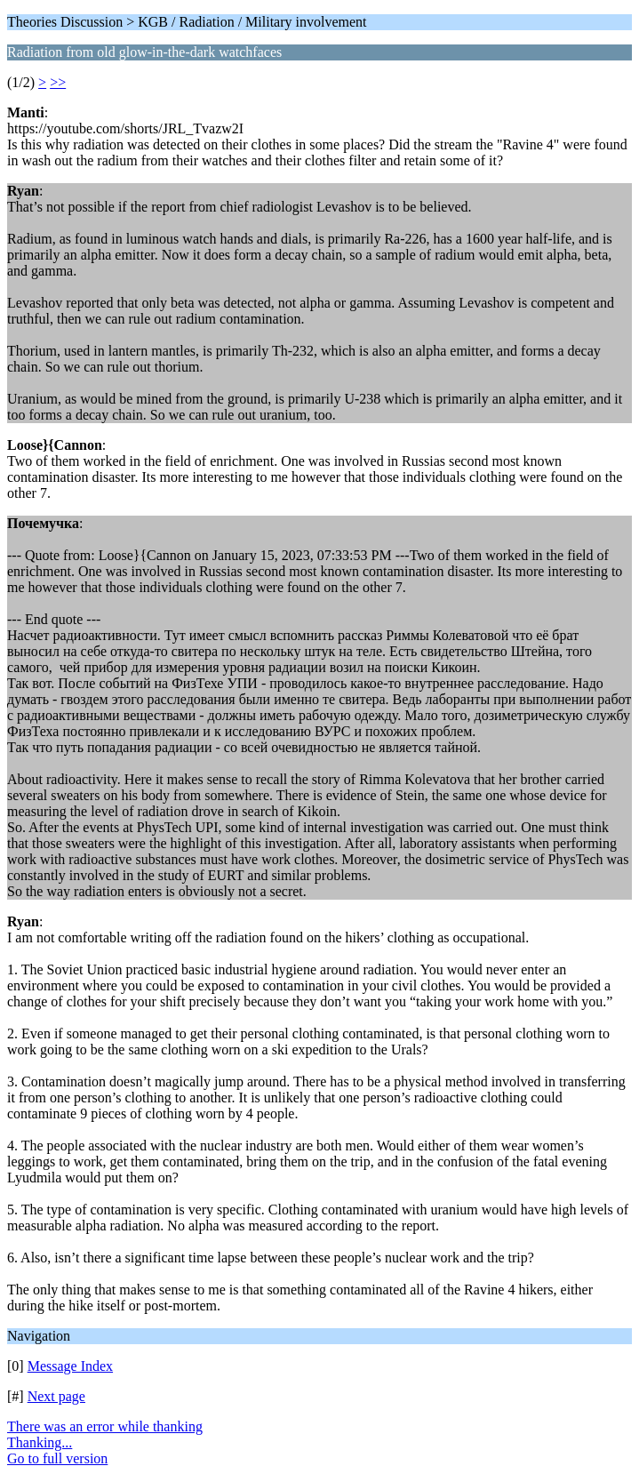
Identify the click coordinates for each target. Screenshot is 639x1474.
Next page (56, 1396)
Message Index (70, 1366)
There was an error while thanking (105, 1426)
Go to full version (57, 1458)
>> (58, 82)
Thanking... (39, 1442)
